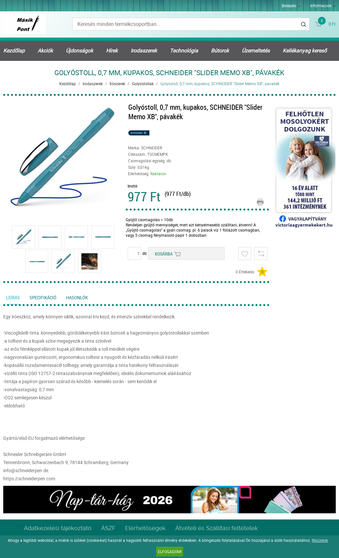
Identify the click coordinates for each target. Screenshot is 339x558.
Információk (321, 6)
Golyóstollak (143, 83)
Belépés (289, 6)
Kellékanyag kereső (305, 50)
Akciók (45, 50)
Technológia (184, 50)
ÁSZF (108, 528)
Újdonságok (79, 50)
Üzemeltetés (256, 50)
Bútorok (220, 50)
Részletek (320, 540)
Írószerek (117, 83)
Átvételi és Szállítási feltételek (216, 528)
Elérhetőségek (145, 528)
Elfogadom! (169, 551)
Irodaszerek (144, 50)
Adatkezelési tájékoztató (57, 528)
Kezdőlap (14, 50)
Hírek (112, 50)
